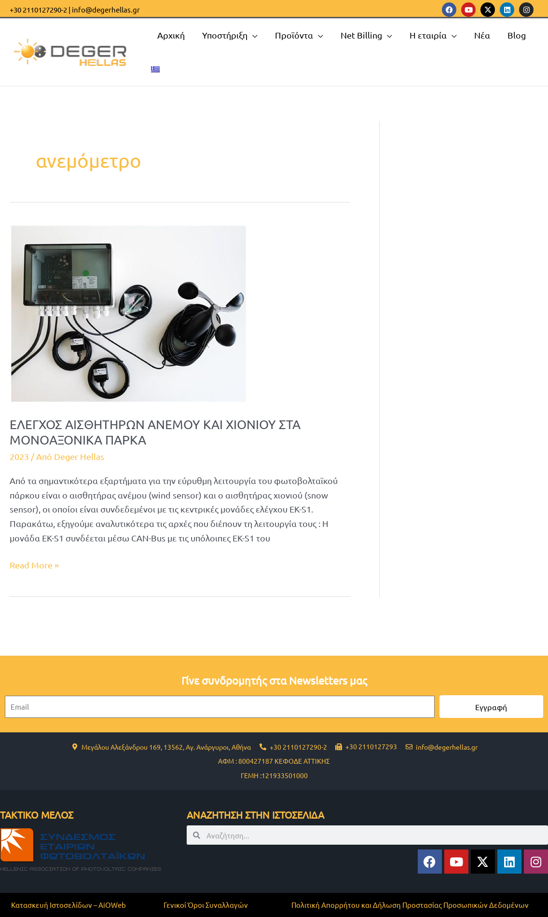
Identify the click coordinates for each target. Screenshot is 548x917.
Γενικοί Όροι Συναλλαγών (206, 904)
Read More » (34, 564)
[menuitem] (155, 69)
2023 (19, 456)
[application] (252, 35)
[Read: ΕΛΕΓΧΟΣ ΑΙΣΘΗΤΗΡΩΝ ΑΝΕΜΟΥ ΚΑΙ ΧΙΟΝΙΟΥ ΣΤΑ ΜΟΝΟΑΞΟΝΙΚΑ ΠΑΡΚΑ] (128, 313)
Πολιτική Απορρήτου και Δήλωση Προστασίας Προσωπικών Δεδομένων (410, 904)
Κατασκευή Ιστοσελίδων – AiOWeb (68, 904)
